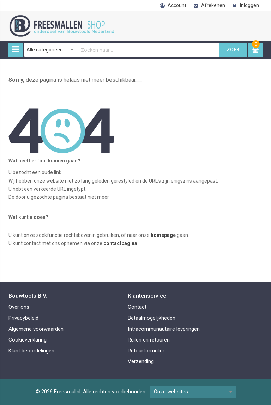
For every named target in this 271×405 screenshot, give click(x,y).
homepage (163, 235)
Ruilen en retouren (149, 340)
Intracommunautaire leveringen (164, 329)
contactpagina (120, 243)
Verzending (141, 361)
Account (177, 5)
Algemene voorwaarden (36, 329)
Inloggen (249, 5)
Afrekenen (213, 5)
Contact (137, 307)
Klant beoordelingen (31, 351)
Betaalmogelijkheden (151, 318)
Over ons (18, 307)
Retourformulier (146, 351)
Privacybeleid (23, 318)
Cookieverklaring (27, 340)
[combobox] (122, 50)
